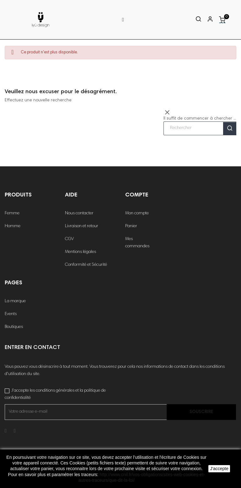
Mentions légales (80, 252)
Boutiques (14, 327)
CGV (69, 239)
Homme (12, 226)
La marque (15, 301)
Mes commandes (137, 243)
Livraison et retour (81, 226)
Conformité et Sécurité (86, 265)
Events (11, 314)
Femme (12, 213)
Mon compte (137, 213)
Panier (131, 226)
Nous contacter (79, 213)
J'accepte (219, 468)
